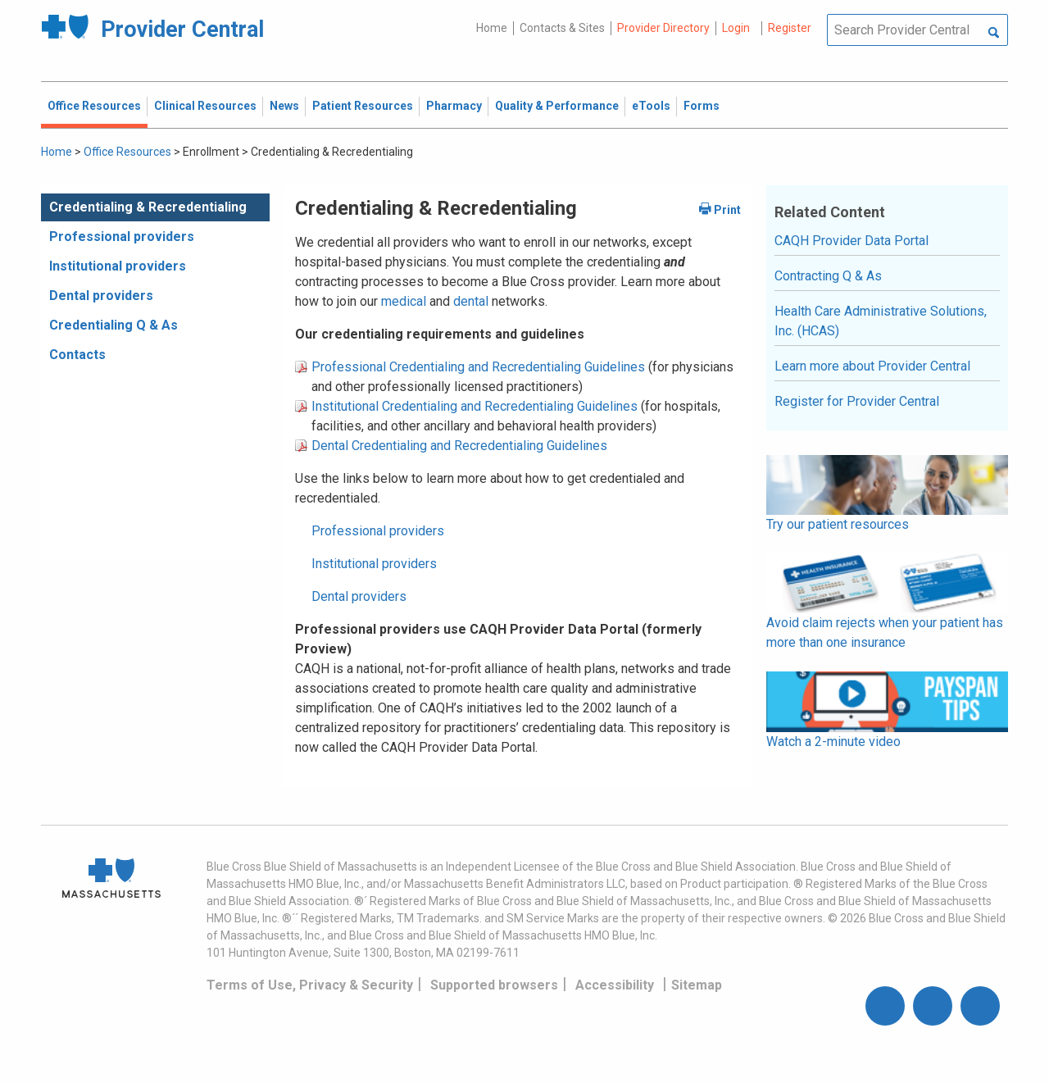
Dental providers (101, 295)
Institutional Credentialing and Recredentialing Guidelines (474, 406)
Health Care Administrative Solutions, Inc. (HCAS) (880, 321)
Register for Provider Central (856, 401)
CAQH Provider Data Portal (851, 240)
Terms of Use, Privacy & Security (310, 985)
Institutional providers (117, 266)
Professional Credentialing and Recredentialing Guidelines (478, 367)
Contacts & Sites (562, 27)
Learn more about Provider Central (872, 366)
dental (470, 301)
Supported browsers (494, 985)
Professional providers (121, 236)
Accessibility (614, 985)
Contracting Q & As (828, 276)
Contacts (77, 354)
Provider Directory (663, 27)
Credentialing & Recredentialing (148, 207)
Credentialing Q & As (113, 325)
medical (405, 301)
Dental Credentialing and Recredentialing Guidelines (459, 445)
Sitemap (696, 985)
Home (491, 27)
